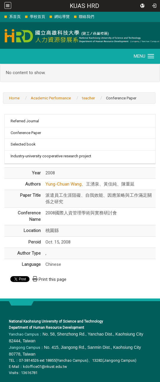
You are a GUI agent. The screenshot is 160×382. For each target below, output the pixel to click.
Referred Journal (25, 121)
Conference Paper (26, 133)
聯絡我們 (86, 16)
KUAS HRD (84, 5)
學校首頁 (37, 16)
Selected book (23, 144)
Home (14, 98)
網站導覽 (62, 16)
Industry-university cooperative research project (51, 156)
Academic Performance (51, 98)
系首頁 (15, 16)
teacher (88, 98)
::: (1, 16)
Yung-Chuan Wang (63, 184)
